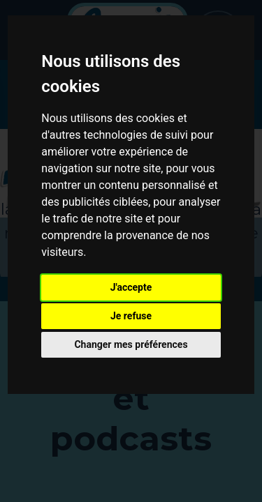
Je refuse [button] (131, 315)
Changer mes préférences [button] (130, 344)
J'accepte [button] (131, 287)
